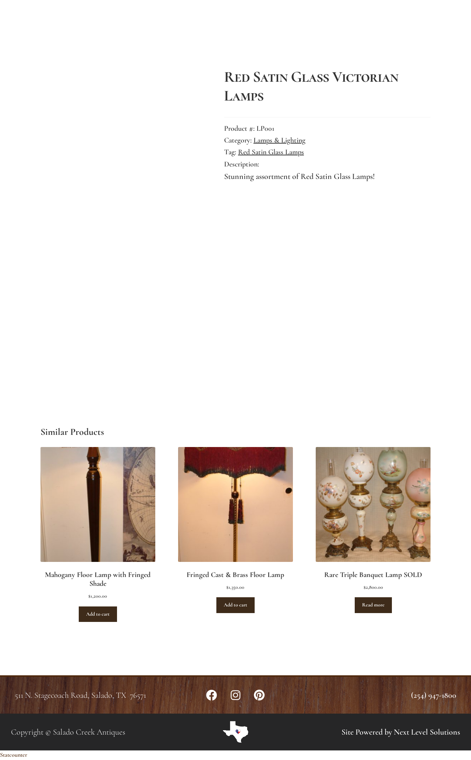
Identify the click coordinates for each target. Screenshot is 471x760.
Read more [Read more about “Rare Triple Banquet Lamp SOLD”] (373, 605)
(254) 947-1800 (433, 695)
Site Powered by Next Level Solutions (400, 732)
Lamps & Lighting (279, 140)
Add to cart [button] (98, 614)
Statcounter (13, 755)
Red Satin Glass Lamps (271, 152)
